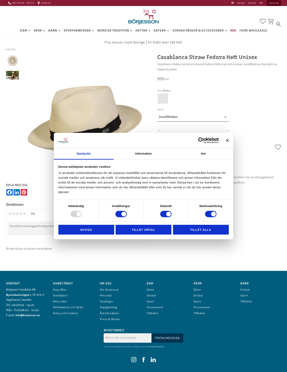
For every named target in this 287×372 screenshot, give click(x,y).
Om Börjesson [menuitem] (110, 289)
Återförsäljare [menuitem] (110, 313)
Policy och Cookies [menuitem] (66, 313)
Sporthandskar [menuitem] (77, 33)
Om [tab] (203, 153)
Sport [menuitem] (150, 301)
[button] (263, 21)
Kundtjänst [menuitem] (60, 295)
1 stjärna (10, 219)
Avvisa (86, 229)
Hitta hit (46, 3)
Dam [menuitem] (23, 33)
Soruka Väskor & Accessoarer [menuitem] (198, 33)
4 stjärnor (21, 219)
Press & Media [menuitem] (110, 319)
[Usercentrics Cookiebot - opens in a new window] (201, 140)
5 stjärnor (24, 219)
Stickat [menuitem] (152, 295)
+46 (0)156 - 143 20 (22, 3)
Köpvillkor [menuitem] (60, 289)
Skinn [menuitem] (151, 289)
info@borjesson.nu (28, 315)
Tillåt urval (143, 229)
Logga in (274, 3)
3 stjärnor (17, 219)
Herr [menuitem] (38, 33)
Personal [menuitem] (106, 295)
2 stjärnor (13, 219)
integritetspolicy (156, 346)
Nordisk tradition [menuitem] (113, 33)
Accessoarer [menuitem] (155, 307)
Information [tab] (143, 153)
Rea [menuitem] (233, 33)
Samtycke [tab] (84, 153)
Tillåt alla (200, 229)
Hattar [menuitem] (141, 33)
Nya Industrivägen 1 (18, 294)
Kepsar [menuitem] (160, 33)
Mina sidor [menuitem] (60, 301)
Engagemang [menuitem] (109, 307)
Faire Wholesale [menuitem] (253, 33)
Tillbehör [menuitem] (153, 313)
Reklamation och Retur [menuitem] (69, 307)
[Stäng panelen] (227, 140)
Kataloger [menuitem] (107, 301)
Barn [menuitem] (52, 33)
